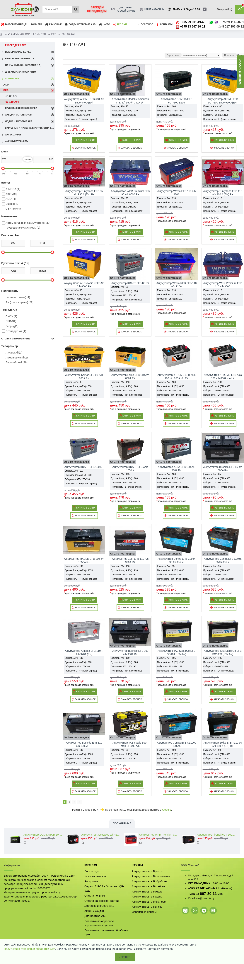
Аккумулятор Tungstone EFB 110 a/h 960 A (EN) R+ (222, 193)
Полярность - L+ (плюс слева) (218, 395)
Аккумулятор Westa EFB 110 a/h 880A (176, 193)
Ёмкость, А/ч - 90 (73, 106)
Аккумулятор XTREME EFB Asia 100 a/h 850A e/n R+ (176, 376)
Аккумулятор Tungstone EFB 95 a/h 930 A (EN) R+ (84, 193)
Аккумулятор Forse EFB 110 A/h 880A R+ (130, 376)
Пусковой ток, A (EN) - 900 (78, 475)
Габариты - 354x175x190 (77, 666)
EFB (53, 34)
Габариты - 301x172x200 (215, 758)
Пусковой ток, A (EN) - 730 (124, 110)
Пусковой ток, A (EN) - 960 (216, 202)
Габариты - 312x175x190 (123, 295)
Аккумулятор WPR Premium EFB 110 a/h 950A (222, 285)
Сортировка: (172, 55)
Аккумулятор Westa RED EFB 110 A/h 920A (176, 285)
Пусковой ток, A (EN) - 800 (78, 386)
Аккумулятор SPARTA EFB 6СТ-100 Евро (176, 101)
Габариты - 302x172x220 (169, 390)
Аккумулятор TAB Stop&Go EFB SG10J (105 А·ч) (176, 652)
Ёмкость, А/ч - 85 (119, 287)
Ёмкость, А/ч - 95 (119, 106)
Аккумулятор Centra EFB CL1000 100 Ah (176, 744)
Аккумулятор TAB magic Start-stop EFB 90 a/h (130, 744)
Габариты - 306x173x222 (169, 574)
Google (166, 809)
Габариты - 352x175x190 (169, 115)
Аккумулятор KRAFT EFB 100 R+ (84, 466)
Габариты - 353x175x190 (77, 115)
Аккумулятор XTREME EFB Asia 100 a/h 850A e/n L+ (223, 376)
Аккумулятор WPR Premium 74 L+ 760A (158, 834)
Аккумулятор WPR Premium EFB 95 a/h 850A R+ (130, 193)
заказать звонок (240, 71)
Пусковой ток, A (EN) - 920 (170, 294)
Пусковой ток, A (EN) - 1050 (79, 570)
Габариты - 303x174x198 (169, 666)
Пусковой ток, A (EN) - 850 (124, 202)
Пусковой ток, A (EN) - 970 (78, 662)
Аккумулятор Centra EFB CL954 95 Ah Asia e (176, 560)
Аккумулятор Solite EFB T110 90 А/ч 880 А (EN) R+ (223, 744)
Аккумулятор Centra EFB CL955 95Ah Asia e (223, 560)
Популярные (122, 823)
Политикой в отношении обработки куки (29, 948)
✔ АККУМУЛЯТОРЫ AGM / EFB (27, 34)
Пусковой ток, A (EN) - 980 (170, 478)
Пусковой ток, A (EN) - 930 (78, 202)
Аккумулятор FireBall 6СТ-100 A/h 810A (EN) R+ (216, 834)
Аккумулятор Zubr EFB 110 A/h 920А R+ (130, 560)
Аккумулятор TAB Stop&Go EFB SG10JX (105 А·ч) (223, 652)
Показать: (229, 55)
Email (191, 898)
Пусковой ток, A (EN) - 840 (78, 110)
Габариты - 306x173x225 (77, 298)
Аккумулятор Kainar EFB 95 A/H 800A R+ (84, 376)
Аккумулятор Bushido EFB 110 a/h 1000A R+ (84, 744)
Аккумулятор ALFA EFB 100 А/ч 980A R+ (176, 468)
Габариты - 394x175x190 (77, 758)
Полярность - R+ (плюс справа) (81, 119)
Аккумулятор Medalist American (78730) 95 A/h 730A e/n (130, 101)
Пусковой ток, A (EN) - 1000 (79, 754)
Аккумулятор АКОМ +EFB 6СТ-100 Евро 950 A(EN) (222, 101)
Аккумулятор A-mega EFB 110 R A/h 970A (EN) (84, 652)
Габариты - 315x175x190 (215, 482)
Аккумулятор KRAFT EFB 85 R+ (130, 283)
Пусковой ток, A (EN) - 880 (170, 202)
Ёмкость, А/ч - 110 (166, 198)
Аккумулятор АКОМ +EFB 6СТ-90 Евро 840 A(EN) (84, 101)
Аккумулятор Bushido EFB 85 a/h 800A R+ (222, 468)
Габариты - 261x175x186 (123, 115)
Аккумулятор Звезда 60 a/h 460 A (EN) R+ (100, 834)
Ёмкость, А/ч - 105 (120, 474)
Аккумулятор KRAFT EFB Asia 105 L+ (130, 468)
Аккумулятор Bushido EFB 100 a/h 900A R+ (130, 652)
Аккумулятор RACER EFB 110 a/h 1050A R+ (84, 560)
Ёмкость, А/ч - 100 (166, 106)
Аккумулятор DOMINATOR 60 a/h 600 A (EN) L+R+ (42, 834)
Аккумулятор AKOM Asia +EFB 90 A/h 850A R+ (84, 285)
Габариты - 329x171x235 (123, 482)
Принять (126, 957)
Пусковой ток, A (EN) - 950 (170, 110)
